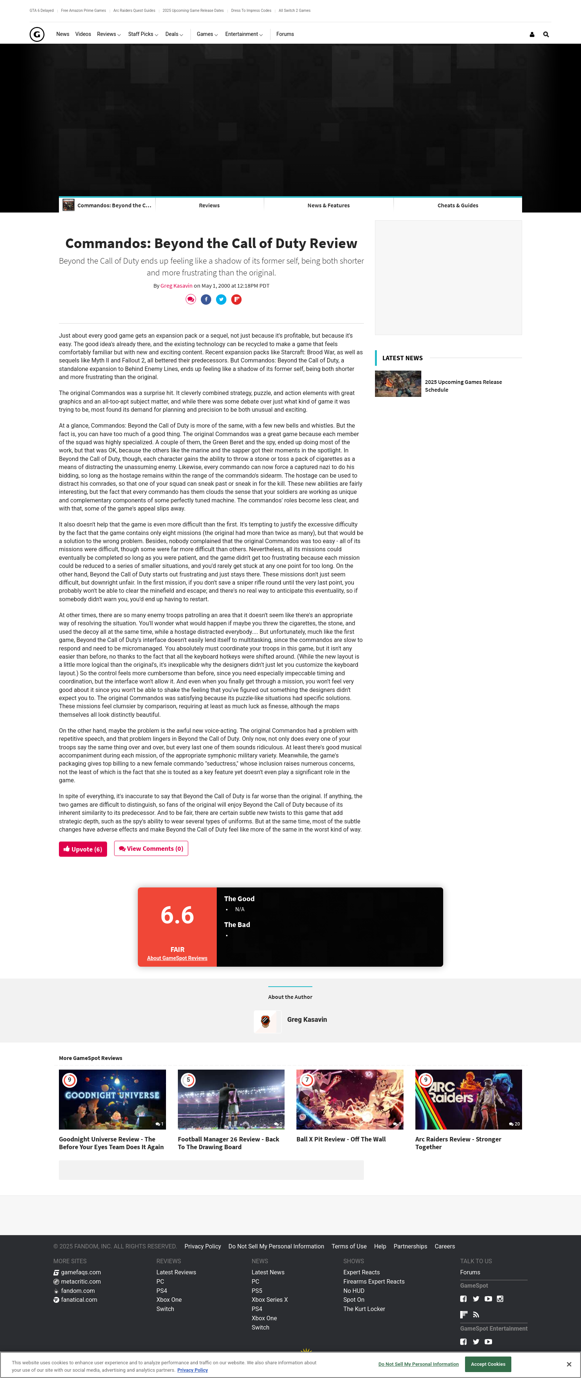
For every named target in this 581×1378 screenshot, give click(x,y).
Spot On (354, 1299)
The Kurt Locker (364, 1308)
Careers (445, 1246)
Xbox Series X (270, 1299)
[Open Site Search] (546, 34)
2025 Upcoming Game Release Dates (193, 11)
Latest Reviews (176, 1272)
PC (160, 1281)
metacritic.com (77, 1281)
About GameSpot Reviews (177, 958)
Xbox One (169, 1299)
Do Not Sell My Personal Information (276, 1246)
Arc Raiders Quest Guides (134, 11)
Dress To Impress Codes (251, 11)
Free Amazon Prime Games (83, 11)
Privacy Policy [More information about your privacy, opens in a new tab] (192, 1370)
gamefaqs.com (77, 1272)
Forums (470, 1272)
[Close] (569, 1364)
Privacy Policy (203, 1246)
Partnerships (410, 1246)
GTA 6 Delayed (42, 11)
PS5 (257, 1290)
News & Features (329, 205)
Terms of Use (349, 1246)
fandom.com (74, 1290)
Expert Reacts (361, 1272)
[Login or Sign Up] (532, 34)
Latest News (268, 1272)
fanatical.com (75, 1299)
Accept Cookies (488, 1364)
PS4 (161, 1290)
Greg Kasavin (177, 285)
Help (380, 1246)
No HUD (354, 1290)
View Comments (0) (152, 848)
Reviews (209, 205)
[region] (290, 1365)
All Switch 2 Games (295, 11)
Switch (165, 1308)
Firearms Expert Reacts (374, 1281)
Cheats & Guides (458, 205)
